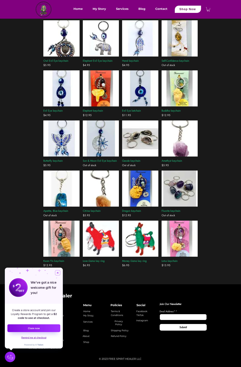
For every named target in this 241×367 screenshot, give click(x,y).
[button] (208, 9)
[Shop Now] (188, 9)
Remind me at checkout (33, 337)
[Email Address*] (182, 317)
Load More (120, 276)
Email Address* (168, 311)
